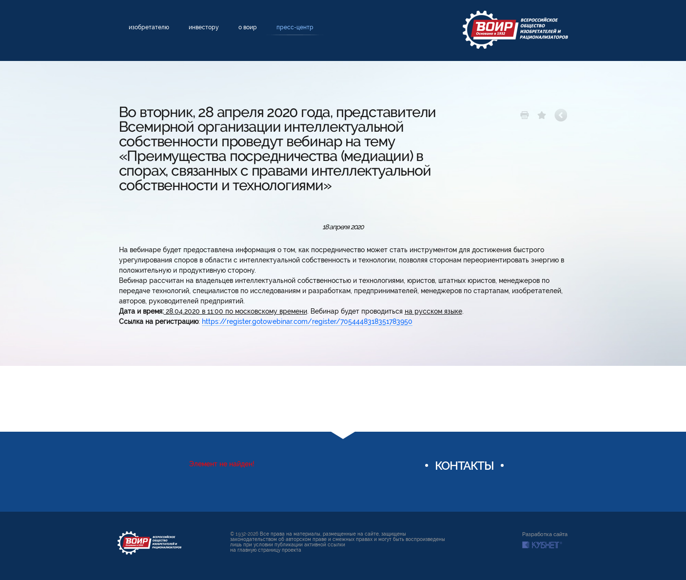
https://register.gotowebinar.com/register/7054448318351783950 (307, 321)
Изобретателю (149, 27)
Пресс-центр (295, 27)
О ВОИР (247, 27)
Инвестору (204, 27)
